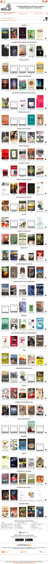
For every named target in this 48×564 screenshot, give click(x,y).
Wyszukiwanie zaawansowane (6, 20)
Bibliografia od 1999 (38, 13)
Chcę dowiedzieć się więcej (18, 562)
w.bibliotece (29, 547)
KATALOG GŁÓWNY (7, 13)
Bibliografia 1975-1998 (23, 13)
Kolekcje (15, 20)
